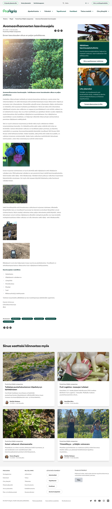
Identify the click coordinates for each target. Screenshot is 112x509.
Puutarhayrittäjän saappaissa (24, 19)
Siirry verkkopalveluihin (100, 3)
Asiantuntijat (53, 475)
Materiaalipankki (8, 485)
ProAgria (6, 470)
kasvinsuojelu (39, 319)
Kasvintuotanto (29, 485)
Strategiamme (7, 474)
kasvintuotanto (27, 319)
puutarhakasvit (8, 321)
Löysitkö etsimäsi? (53, 470)
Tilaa (78, 480)
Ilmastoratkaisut (29, 492)
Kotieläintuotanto (30, 488)
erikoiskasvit (16, 319)
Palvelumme (29, 470)
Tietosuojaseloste (37, 501)
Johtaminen (28, 474)
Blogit (11, 19)
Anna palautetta (8, 488)
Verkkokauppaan (39, 3)
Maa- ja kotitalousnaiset (10, 492)
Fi (87, 3)
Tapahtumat (61, 11)
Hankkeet (73, 11)
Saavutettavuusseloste (52, 501)
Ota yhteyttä (6, 481)
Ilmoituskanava (66, 501)
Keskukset (6, 478)
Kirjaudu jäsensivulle (10, 3)
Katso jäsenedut (26, 3)
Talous (26, 478)
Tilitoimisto (28, 481)
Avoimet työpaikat (54, 492)
